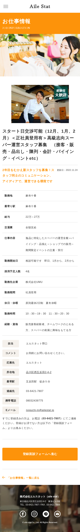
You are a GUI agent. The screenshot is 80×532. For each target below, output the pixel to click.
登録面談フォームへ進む (40, 454)
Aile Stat (40, 6)
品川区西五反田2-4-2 (38, 372)
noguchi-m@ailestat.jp (40, 410)
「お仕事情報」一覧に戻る (23, 477)
